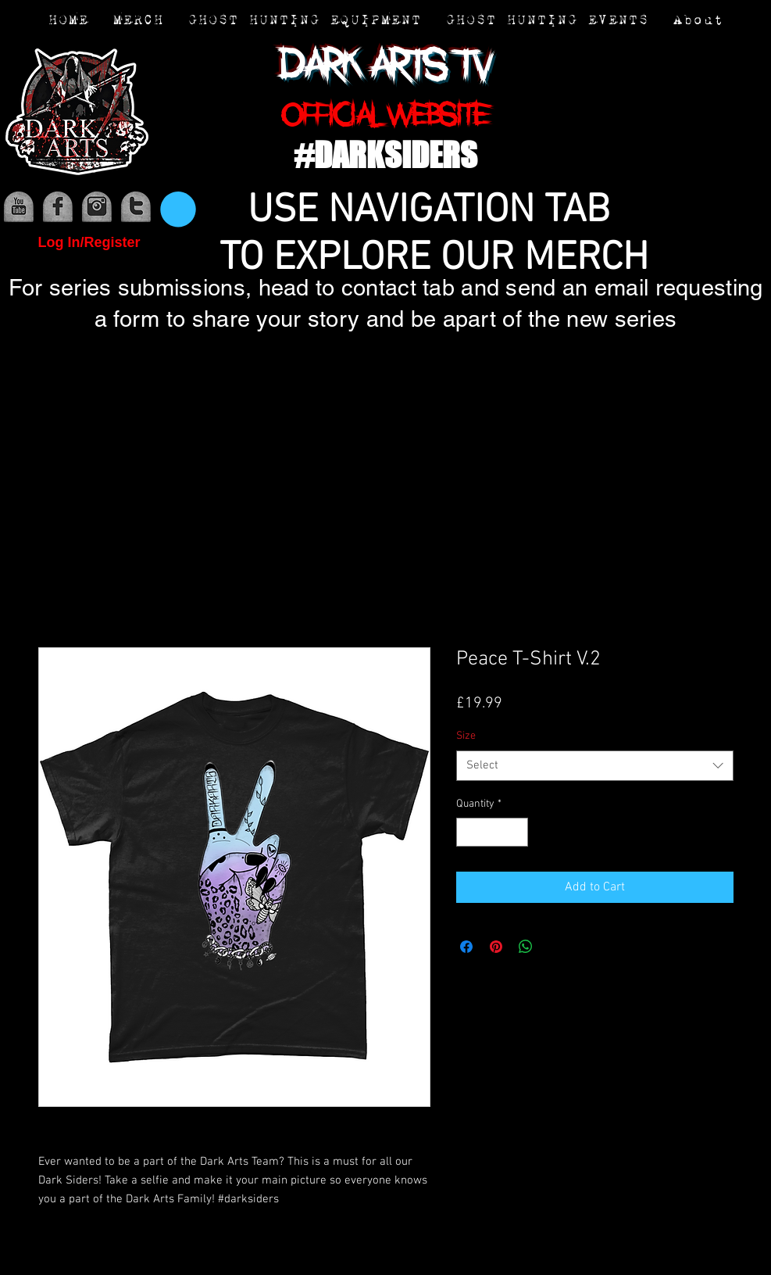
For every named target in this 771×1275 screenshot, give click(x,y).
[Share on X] (555, 946)
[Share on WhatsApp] (525, 946)
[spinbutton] (492, 832)
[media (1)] (57, 207)
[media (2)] (96, 207)
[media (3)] (136, 207)
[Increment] (516, 832)
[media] (18, 207)
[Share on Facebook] (466, 946)
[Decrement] (468, 832)
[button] (178, 209)
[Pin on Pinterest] (496, 946)
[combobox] (595, 765)
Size (466, 736)
